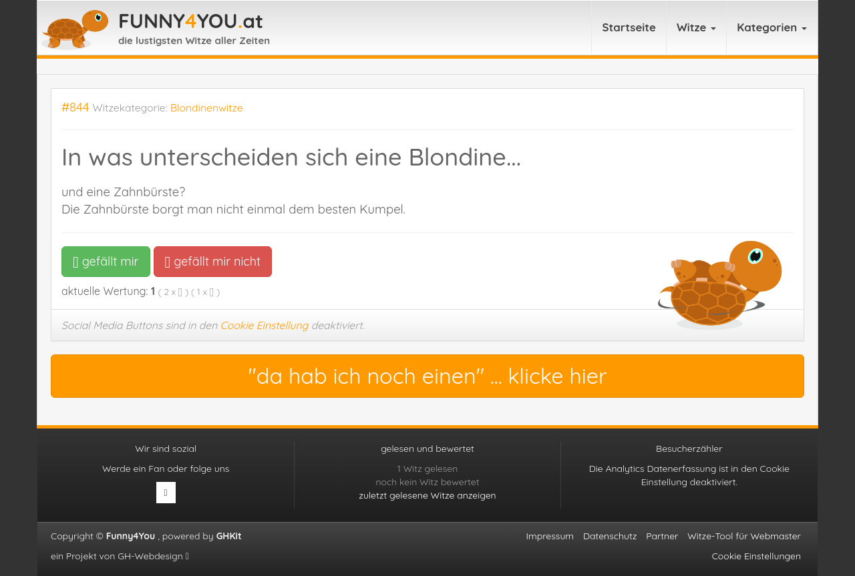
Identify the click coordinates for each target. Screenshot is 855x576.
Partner (662, 536)
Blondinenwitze (206, 107)
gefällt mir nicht (213, 261)
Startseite (629, 27)
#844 (75, 107)
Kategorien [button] (772, 27)
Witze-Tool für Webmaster (744, 536)
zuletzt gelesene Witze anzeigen (427, 495)
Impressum (550, 536)
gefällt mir (106, 261)
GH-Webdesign (153, 556)
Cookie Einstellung (264, 325)
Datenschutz (610, 536)
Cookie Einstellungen (756, 556)
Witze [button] (696, 27)
